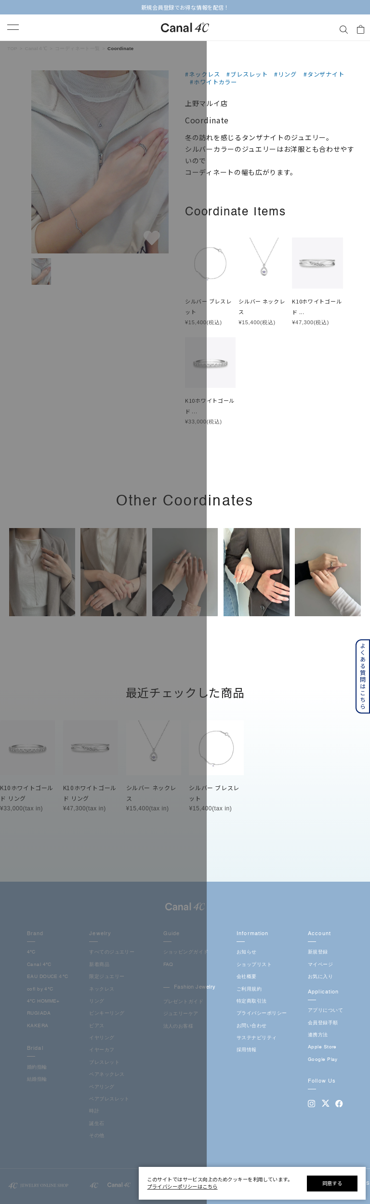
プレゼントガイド (183, 1002)
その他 (96, 1136)
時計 (94, 1111)
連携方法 (318, 1035)
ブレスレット (104, 1062)
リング (96, 1001)
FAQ (168, 965)
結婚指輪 (37, 1079)
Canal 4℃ (39, 965)
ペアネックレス (106, 1074)
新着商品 (99, 965)
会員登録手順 (323, 1023)
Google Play (323, 1060)
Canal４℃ (36, 48)
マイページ (320, 965)
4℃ (31, 952)
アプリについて (325, 1010)
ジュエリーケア (180, 1014)
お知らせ (247, 952)
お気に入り (320, 977)
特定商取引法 (252, 1001)
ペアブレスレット (109, 1099)
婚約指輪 (37, 1067)
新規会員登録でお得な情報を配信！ (185, 7)
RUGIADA (39, 1013)
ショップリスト (254, 965)
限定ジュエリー (106, 977)
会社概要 (247, 977)
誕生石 (96, 1124)
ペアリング (101, 1087)
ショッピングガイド (186, 952)
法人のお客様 (178, 1026)
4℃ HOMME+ (43, 1001)
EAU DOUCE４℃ (47, 977)
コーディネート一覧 (77, 48)
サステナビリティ (257, 1038)
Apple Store (322, 1047)
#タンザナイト (324, 74)
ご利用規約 (249, 989)
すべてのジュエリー (111, 952)
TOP (12, 48)
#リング (285, 74)
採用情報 (247, 1050)
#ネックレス (202, 74)
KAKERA (38, 1026)
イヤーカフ (101, 1050)
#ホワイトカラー (213, 82)
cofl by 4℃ (40, 989)
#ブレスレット (246, 74)
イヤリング (101, 1038)
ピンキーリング (106, 1013)
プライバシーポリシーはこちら (182, 1186)
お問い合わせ (252, 1026)
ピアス (96, 1026)
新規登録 (318, 952)
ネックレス (101, 989)
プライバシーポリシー (262, 1013)
